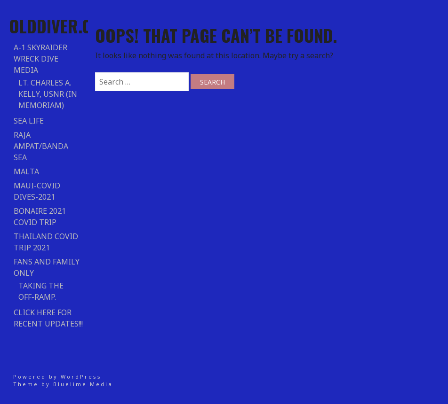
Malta (26, 171)
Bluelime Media (83, 384)
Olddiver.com (61, 25)
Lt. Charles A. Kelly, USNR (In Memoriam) (47, 94)
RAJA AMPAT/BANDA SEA (41, 146)
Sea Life (29, 121)
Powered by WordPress (57, 376)
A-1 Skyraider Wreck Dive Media (40, 58)
